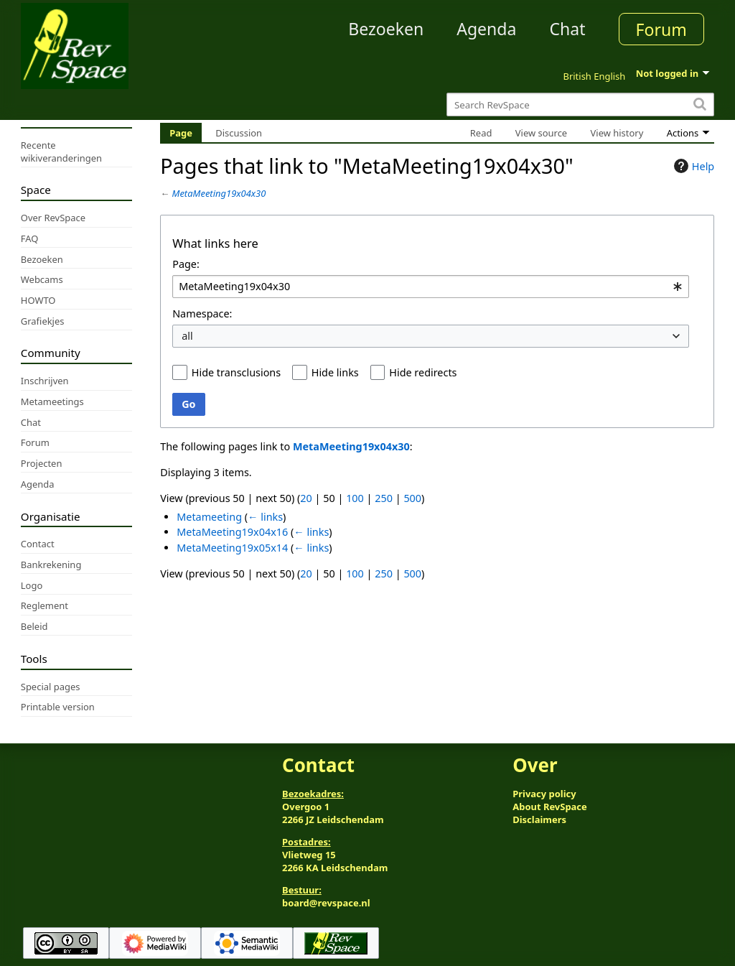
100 (355, 498)
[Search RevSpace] (580, 104)
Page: (186, 264)
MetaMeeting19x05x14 (232, 547)
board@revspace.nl (326, 902)
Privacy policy (544, 793)
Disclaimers (539, 819)
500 (412, 498)
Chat (567, 28)
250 (384, 498)
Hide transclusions (236, 372)
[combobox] (430, 287)
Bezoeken (385, 28)
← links (265, 517)
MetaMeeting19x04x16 (232, 532)
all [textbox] (187, 336)
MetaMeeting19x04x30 (219, 193)
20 (306, 498)
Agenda (486, 28)
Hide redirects (423, 372)
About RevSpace (549, 806)
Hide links (335, 372)
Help (692, 166)
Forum (661, 29)
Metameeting (209, 517)
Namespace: (202, 313)
